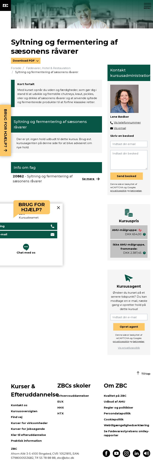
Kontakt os (19, 405)
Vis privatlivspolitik (129, 347)
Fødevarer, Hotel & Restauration (48, 68)
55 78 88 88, (48, 458)
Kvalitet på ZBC (115, 395)
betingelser (136, 190)
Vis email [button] (120, 128)
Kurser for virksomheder (29, 423)
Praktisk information (26, 440)
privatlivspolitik (118, 190)
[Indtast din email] (129, 144)
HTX (60, 413)
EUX (60, 401)
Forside (16, 68)
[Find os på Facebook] (106, 456)
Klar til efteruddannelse (28, 435)
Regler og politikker (118, 407)
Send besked (126, 176)
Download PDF (24, 60)
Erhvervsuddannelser (73, 395)
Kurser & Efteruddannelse (32, 390)
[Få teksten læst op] (146, 456)
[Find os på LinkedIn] (136, 456)
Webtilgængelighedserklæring (126, 425)
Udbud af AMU (114, 401)
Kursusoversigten (24, 411)
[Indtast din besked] (129, 160)
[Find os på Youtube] (116, 456)
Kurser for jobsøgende (28, 429)
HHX (60, 407)
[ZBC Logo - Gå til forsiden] (5, 5)
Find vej (16, 417)
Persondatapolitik (117, 413)
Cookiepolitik (114, 419)
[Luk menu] (147, 5)
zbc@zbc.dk (65, 458)
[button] (144, 234)
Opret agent (129, 326)
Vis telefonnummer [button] (127, 122)
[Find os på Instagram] (126, 456)
